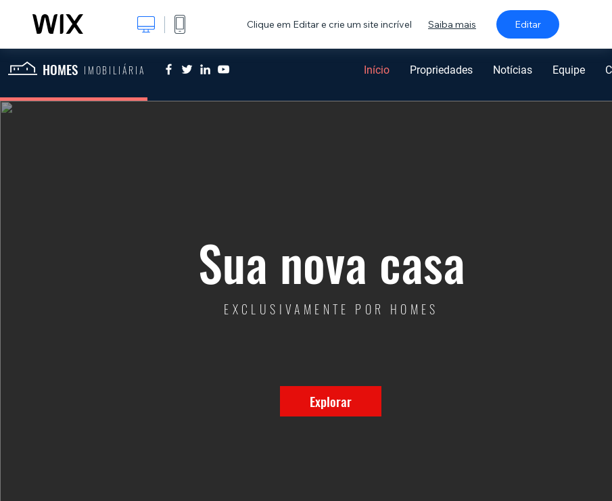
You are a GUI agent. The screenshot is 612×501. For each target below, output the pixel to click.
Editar (528, 24)
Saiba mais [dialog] (452, 24)
